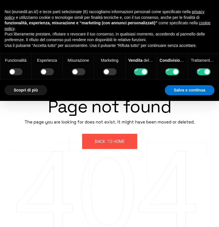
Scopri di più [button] (26, 90)
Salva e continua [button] (189, 90)
